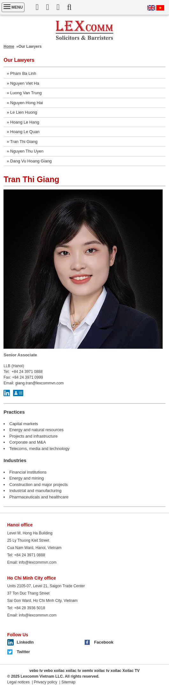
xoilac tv (73, 670)
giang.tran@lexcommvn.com (39, 383)
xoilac (59, 670)
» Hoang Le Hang (23, 122)
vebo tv (36, 670)
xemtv (87, 670)
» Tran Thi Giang (22, 141)
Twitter (23, 651)
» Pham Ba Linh (21, 73)
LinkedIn (25, 642)
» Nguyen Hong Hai (25, 102)
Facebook (104, 642)
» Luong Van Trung (24, 92)
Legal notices (18, 682)
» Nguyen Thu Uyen (25, 151)
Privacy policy (45, 682)
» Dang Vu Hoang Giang (29, 161)
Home (9, 46)
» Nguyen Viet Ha (23, 83)
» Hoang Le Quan (23, 131)
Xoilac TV (131, 670)
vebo (48, 670)
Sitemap (68, 682)
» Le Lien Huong (22, 112)
